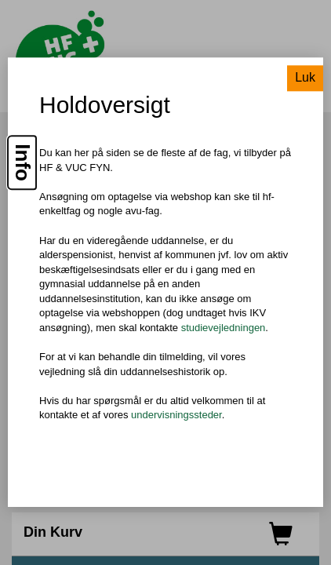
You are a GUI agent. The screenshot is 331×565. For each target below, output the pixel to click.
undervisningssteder (176, 415)
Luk (305, 78)
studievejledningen (223, 328)
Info (23, 163)
